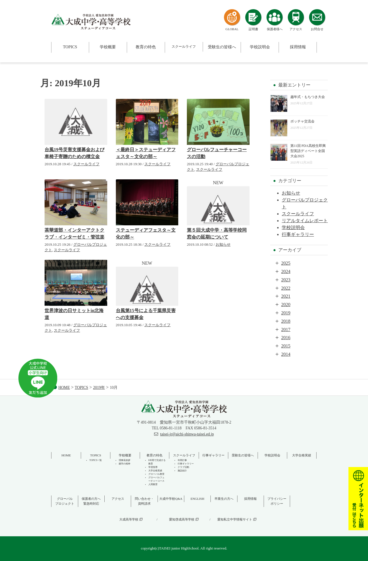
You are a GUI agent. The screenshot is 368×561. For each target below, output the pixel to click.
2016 (285, 337)
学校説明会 (293, 227)
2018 (285, 321)
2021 (285, 296)
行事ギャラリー (298, 234)
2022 (285, 288)
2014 (285, 354)
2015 (285, 345)
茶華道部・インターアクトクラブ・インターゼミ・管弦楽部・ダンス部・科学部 (74, 237)
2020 (285, 304)
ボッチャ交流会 (302, 121)
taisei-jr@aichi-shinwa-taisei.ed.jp (187, 434)
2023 (285, 279)
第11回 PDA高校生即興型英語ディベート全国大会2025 (308, 151)
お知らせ (223, 245)
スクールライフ (86, 164)
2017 (285, 329)
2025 (285, 263)
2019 (285, 312)
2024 (285, 271)
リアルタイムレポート (305, 220)
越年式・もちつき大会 (307, 97)
